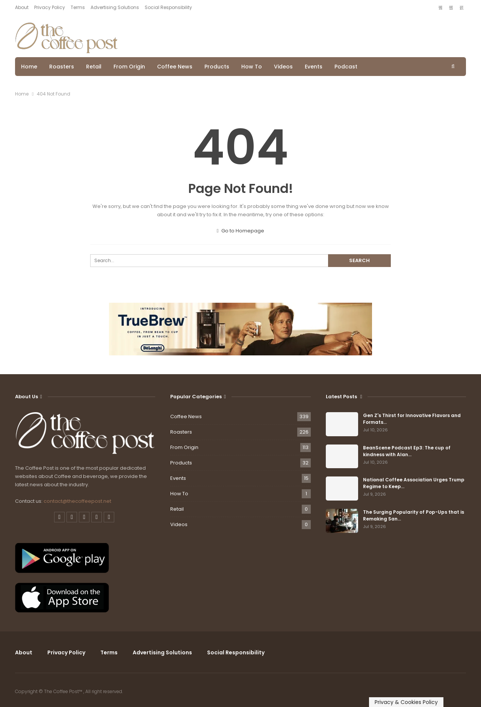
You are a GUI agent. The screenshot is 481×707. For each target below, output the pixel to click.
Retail (93, 66)
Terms (78, 7)
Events (313, 66)
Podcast (345, 66)
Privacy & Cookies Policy (406, 702)
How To (251, 66)
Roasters (61, 66)
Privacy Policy (49, 7)
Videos (283, 66)
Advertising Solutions (115, 7)
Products (216, 66)
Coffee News (174, 66)
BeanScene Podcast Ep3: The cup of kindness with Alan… (407, 451)
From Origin (129, 66)
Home (29, 66)
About (22, 7)
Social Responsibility (168, 7)
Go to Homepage (241, 230)
